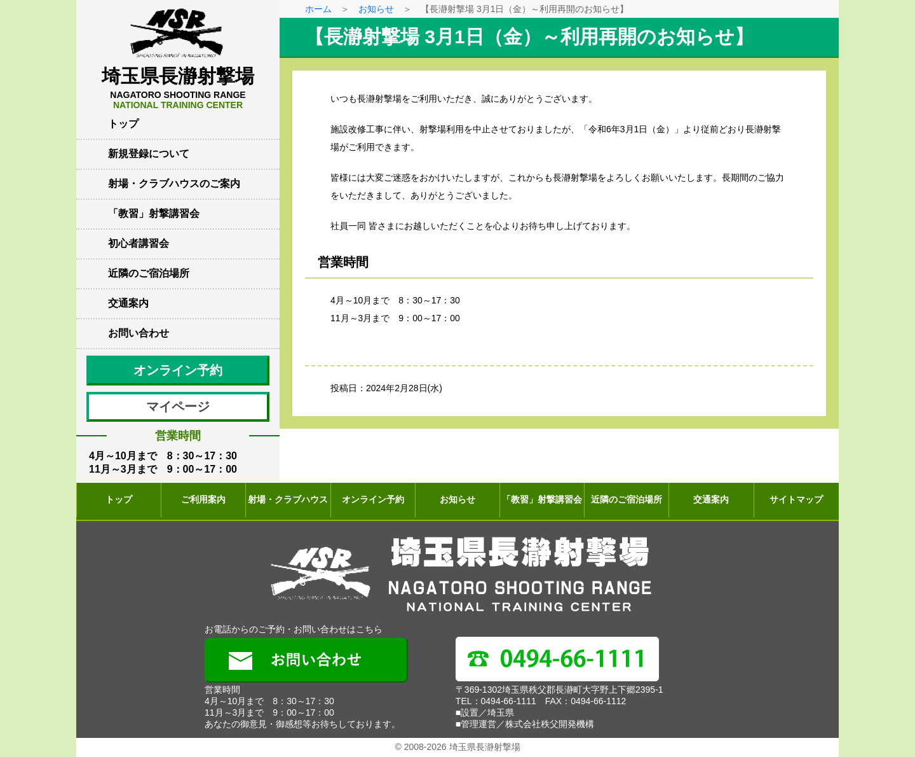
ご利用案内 (203, 499)
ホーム (318, 9)
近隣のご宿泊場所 (148, 273)
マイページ (178, 406)
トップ (123, 123)
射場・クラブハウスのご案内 (174, 183)
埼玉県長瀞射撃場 (178, 88)
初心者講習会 (138, 243)
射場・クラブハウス (288, 499)
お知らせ (376, 9)
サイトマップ (796, 499)
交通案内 (128, 303)
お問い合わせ (138, 333)
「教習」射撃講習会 (154, 213)
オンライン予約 (177, 370)
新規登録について (148, 153)
